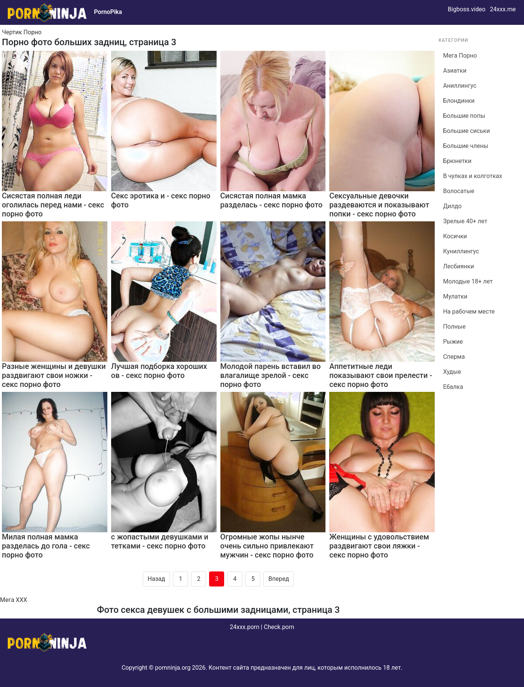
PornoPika (108, 11)
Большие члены (465, 145)
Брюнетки (457, 161)
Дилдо (452, 206)
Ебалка (453, 386)
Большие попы (464, 115)
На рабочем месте (469, 311)
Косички (455, 236)
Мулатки (455, 296)
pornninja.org (173, 667)
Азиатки (454, 70)
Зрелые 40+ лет (465, 221)
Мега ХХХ (13, 599)
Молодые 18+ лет (468, 281)
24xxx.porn (244, 627)
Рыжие (453, 341)
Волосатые (458, 191)
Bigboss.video (467, 9)
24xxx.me (503, 9)
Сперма (454, 356)
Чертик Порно (21, 32)
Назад (156, 578)
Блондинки (459, 100)
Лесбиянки (458, 266)
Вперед (278, 578)
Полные (454, 326)
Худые (452, 371)
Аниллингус (459, 85)
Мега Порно (460, 55)
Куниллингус (461, 251)
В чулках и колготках (472, 176)
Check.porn (279, 627)
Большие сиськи (466, 130)
